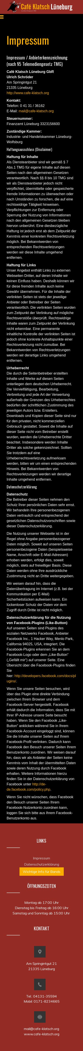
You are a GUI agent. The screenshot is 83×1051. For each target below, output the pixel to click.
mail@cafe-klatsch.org (36, 111)
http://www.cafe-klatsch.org (28, 93)
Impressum (41, 858)
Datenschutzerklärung (41, 864)
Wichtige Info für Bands (41, 871)
